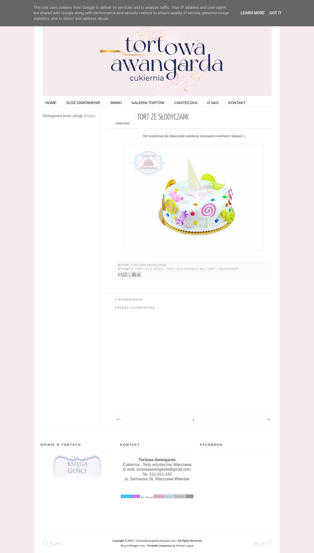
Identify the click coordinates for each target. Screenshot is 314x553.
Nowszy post (118, 419)
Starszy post (268, 419)
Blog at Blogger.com (133, 545)
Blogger (89, 116)
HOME (50, 103)
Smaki (116, 103)
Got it (275, 13)
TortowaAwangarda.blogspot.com (156, 540)
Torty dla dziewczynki (185, 268)
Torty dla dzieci (149, 268)
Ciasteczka (185, 103)
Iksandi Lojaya (184, 545)
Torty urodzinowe (223, 268)
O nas (213, 103)
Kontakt (237, 103)
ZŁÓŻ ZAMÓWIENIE (83, 103)
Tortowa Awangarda (148, 264)
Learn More (252, 13)
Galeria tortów (147, 103)
